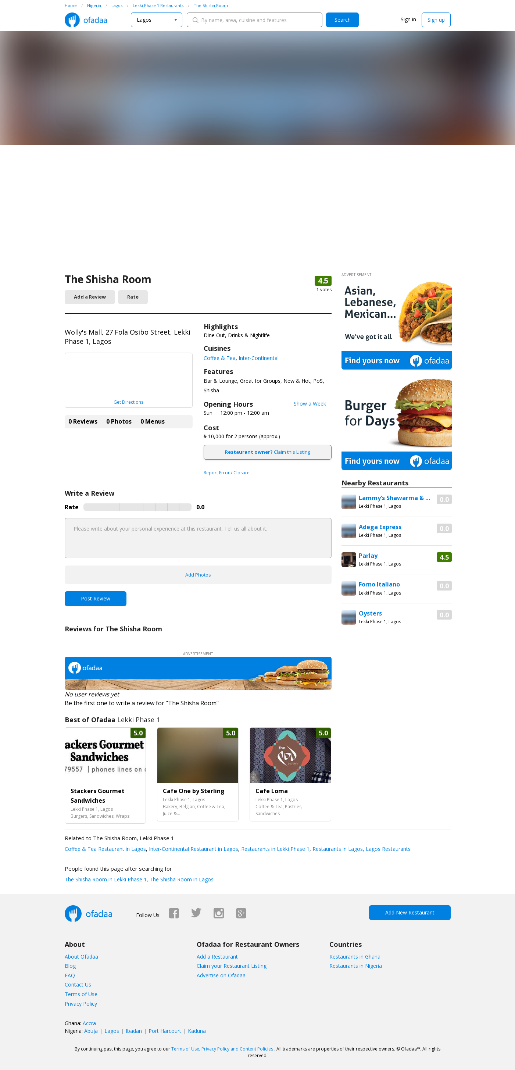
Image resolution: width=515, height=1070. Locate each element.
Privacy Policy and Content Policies (237, 1049)
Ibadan (134, 1030)
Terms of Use (81, 994)
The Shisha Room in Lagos (181, 879)
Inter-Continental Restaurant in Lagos (192, 848)
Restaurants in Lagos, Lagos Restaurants (361, 848)
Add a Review (90, 296)
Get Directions (128, 402)
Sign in (408, 19)
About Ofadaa (81, 956)
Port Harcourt (165, 1030)
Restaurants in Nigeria (355, 965)
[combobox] (156, 20)
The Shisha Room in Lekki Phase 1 (106, 879)
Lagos (111, 1030)
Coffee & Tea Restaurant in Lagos (105, 848)
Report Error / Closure (227, 473)
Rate (133, 296)
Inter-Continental (259, 357)
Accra (89, 1023)
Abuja (91, 1030)
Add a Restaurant (217, 956)
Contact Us (78, 984)
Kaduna (197, 1030)
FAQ (70, 975)
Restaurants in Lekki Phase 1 (275, 848)
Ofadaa (86, 20)
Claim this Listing (267, 452)
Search (343, 19)
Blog (70, 965)
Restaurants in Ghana (354, 956)
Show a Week (310, 403)
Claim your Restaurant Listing (232, 965)
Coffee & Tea (220, 357)
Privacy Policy (81, 1003)
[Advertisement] (257, 216)
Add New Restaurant (409, 912)
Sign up (436, 19)
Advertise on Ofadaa (221, 975)
